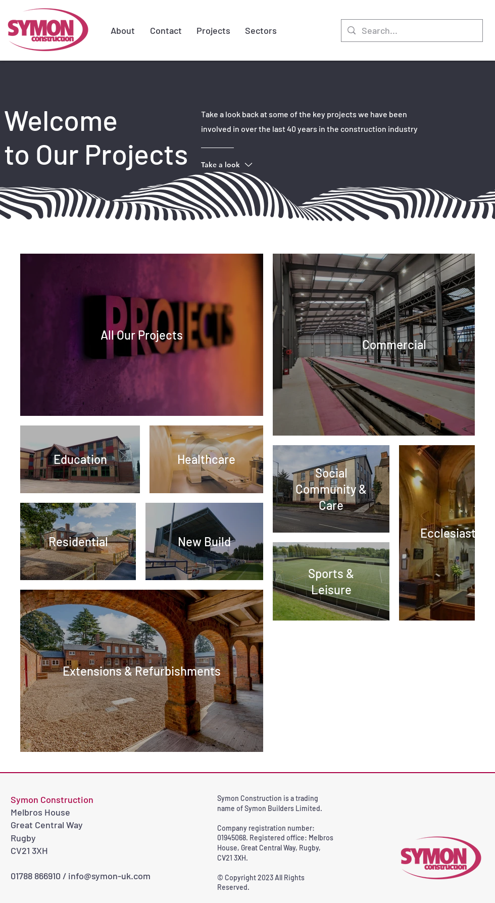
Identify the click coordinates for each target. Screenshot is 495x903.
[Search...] (411, 30)
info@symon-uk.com (109, 875)
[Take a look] (241, 164)
